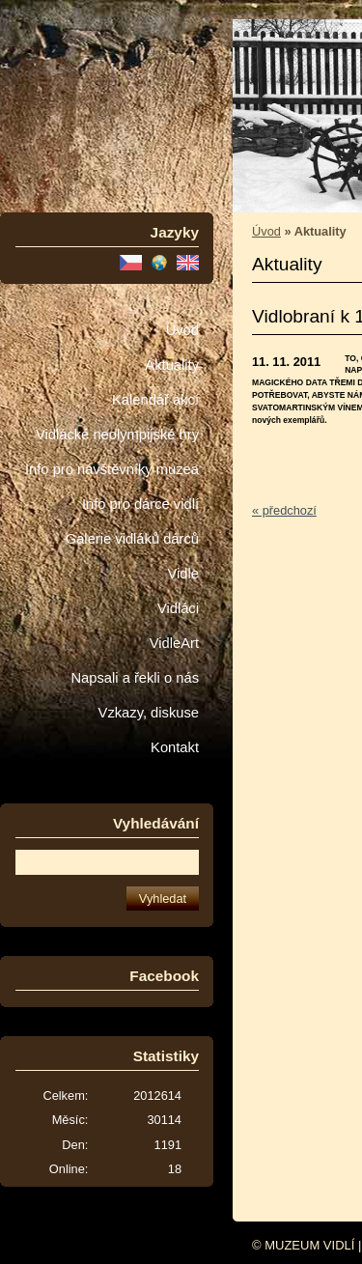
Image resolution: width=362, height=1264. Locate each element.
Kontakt (175, 747)
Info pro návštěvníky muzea (112, 469)
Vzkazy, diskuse (148, 712)
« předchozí (284, 510)
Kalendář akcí (155, 399)
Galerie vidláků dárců (132, 539)
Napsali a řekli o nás (134, 678)
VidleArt (174, 643)
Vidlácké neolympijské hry (117, 434)
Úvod (182, 330)
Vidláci (178, 608)
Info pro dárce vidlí (140, 504)
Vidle (183, 573)
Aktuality (172, 365)
